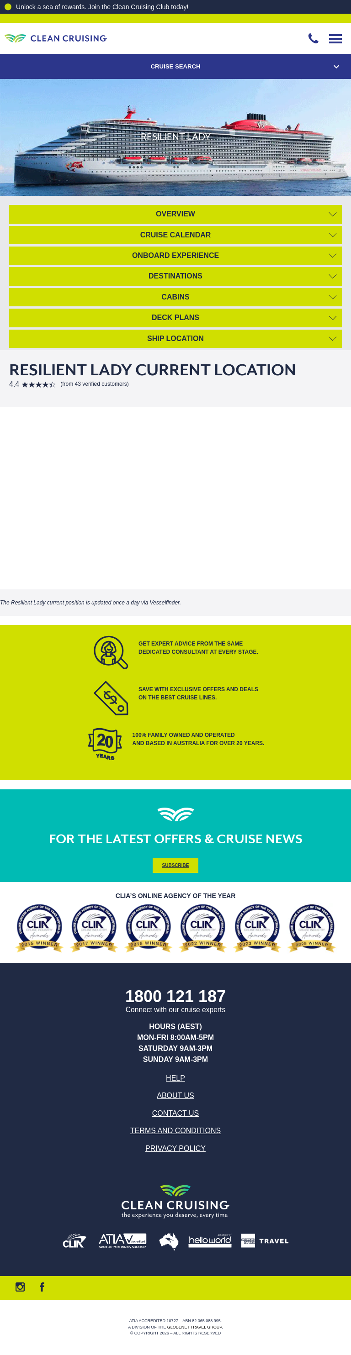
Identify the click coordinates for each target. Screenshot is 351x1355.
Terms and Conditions (175, 1130)
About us (175, 1095)
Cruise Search (175, 66)
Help (175, 1078)
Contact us (175, 1113)
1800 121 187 (175, 996)
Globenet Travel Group (194, 1327)
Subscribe (175, 865)
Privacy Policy (175, 1148)
